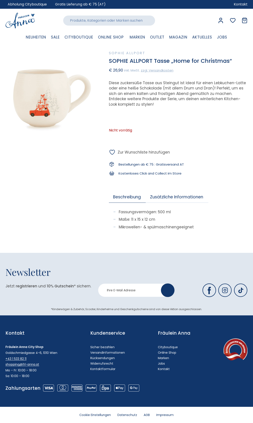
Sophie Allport (127, 53)
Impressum (165, 415)
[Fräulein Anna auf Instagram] (225, 290)
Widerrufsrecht (101, 363)
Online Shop (167, 352)
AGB (147, 415)
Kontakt (164, 369)
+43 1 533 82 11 (15, 359)
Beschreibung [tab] (127, 197)
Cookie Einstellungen (95, 415)
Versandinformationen (107, 352)
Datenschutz (127, 415)
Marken (163, 358)
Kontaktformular (102, 369)
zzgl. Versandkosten (157, 70)
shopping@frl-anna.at (22, 364)
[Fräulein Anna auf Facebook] (209, 290)
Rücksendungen (102, 358)
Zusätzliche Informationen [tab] (176, 197)
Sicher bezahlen (102, 347)
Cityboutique (168, 347)
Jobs (161, 363)
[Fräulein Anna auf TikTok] (241, 290)
